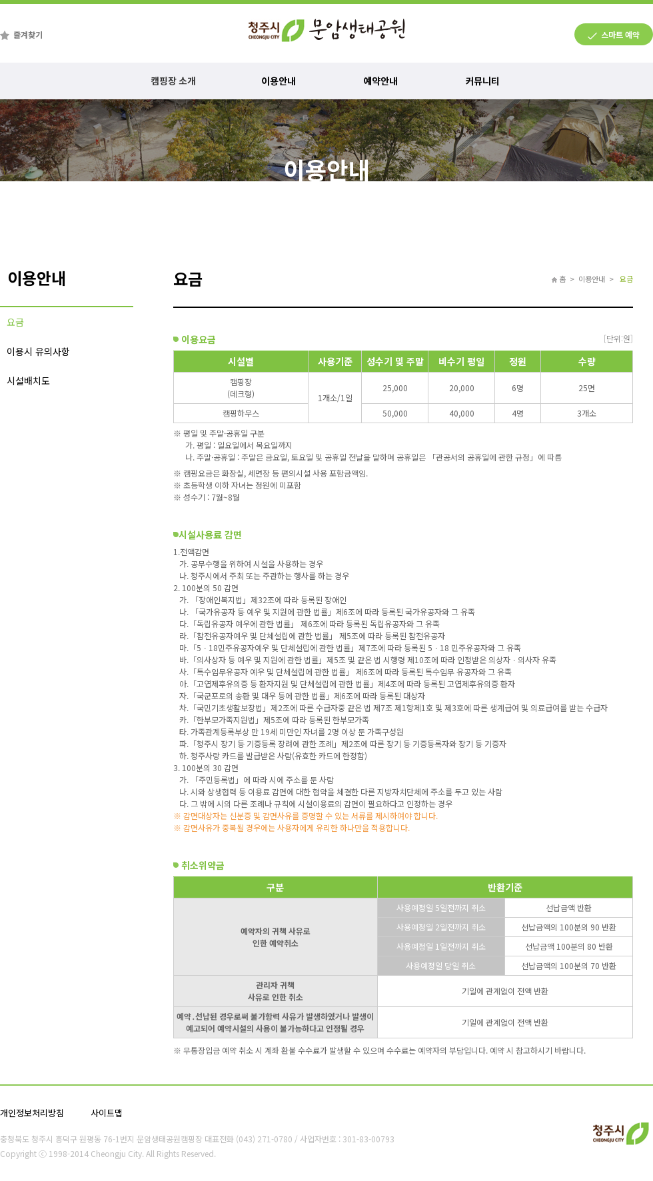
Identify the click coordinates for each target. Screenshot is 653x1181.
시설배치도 (28, 380)
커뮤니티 (487, 81)
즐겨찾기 (28, 34)
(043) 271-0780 (264, 1138)
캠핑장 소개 (174, 81)
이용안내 (281, 81)
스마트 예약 (620, 34)
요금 (15, 322)
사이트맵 (107, 1112)
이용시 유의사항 (38, 351)
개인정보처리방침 (32, 1112)
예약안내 (386, 81)
